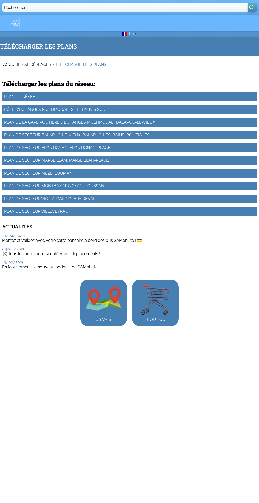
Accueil (11, 64)
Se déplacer (37, 64)
